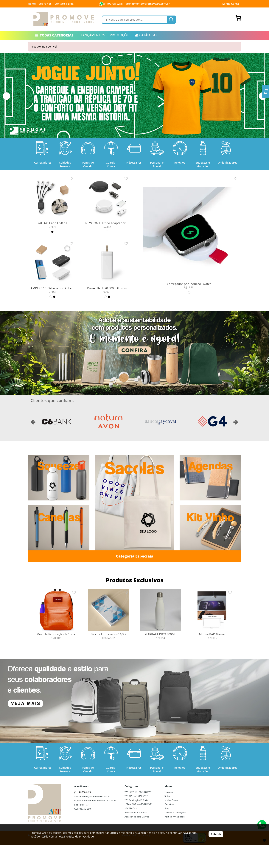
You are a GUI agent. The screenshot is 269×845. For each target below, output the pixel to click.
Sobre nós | (46, 3)
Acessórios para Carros (137, 816)
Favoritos (169, 804)
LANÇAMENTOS (93, 35)
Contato (168, 792)
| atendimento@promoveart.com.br (146, 3)
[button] (6, 96)
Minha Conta (231, 3)
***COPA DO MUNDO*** (138, 792)
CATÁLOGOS (146, 35)
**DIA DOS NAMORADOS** (139, 804)
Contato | (61, 3)
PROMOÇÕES (120, 35)
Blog (71, 3)
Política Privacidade (174, 816)
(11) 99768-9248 (113, 3)
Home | (33, 3)
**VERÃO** (131, 808)
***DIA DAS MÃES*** (136, 796)
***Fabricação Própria (136, 800)
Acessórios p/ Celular (136, 812)
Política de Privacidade (80, 836)
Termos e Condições (175, 812)
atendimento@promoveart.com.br (92, 796)
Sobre (167, 796)
